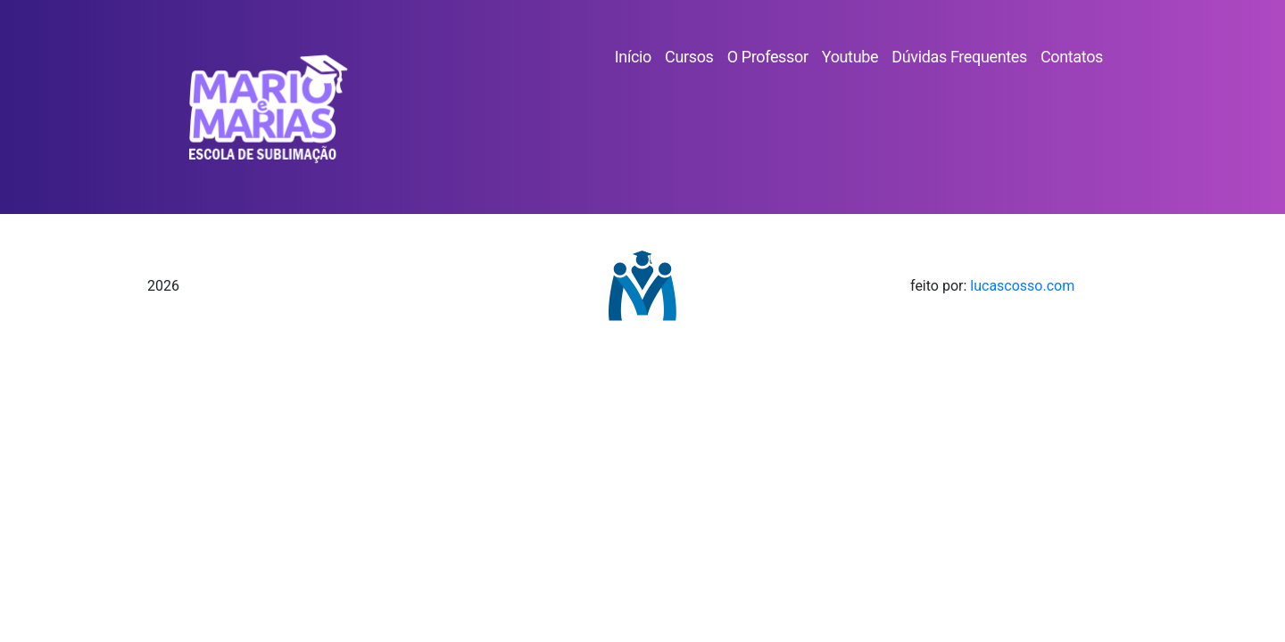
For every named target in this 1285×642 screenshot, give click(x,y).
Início (633, 56)
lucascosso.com (1022, 285)
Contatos (1071, 56)
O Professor (767, 56)
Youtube (850, 56)
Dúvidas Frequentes (959, 56)
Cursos (689, 56)
